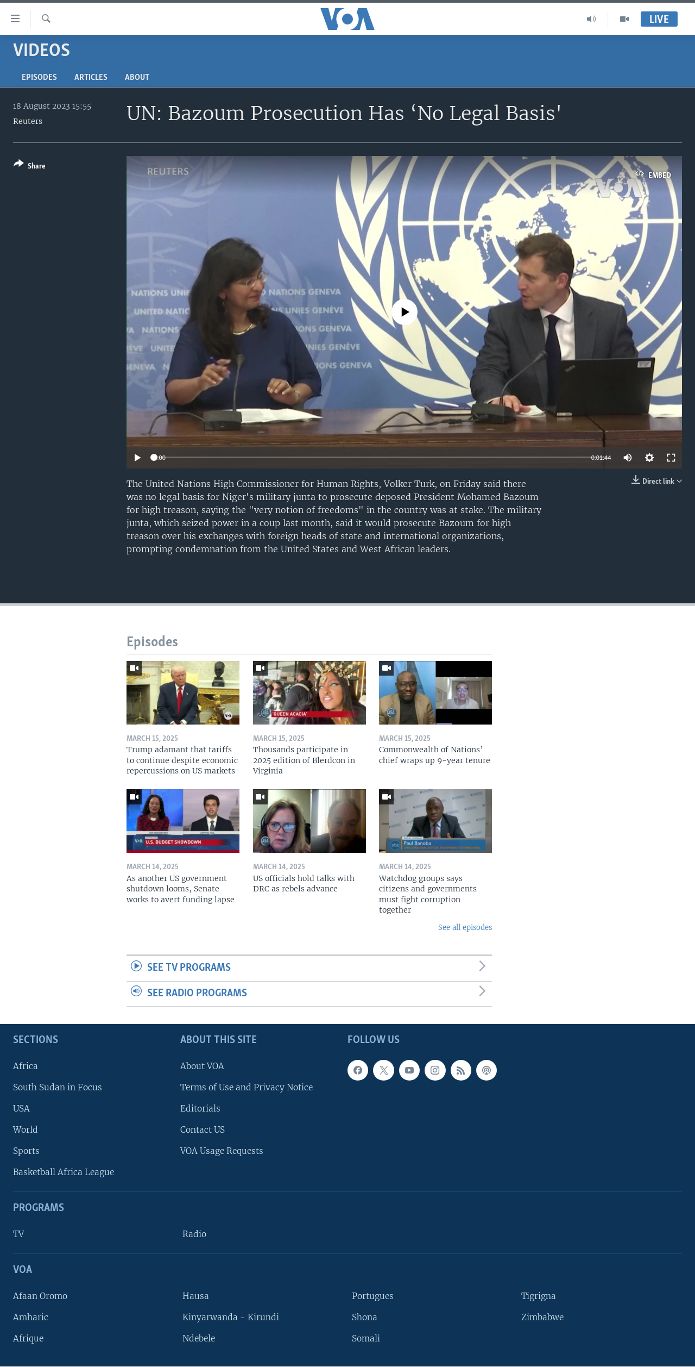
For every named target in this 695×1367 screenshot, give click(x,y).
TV (18, 1234)
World (25, 1130)
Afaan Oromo (40, 1296)
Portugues (373, 1296)
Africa (25, 1066)
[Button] (30, 167)
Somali (366, 1339)
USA (21, 1108)
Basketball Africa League (63, 1173)
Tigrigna (538, 1296)
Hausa (195, 1296)
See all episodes (465, 927)
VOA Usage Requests (221, 1151)
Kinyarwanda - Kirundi (230, 1317)
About (137, 77)
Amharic (30, 1317)
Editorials (200, 1108)
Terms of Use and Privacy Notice (246, 1087)
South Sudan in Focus (57, 1087)
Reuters (27, 121)
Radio (194, 1234)
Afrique (28, 1339)
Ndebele (198, 1339)
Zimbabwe (542, 1317)
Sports (26, 1151)
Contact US (202, 1130)
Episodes (39, 77)
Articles (91, 77)
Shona (364, 1317)
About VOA (202, 1066)
